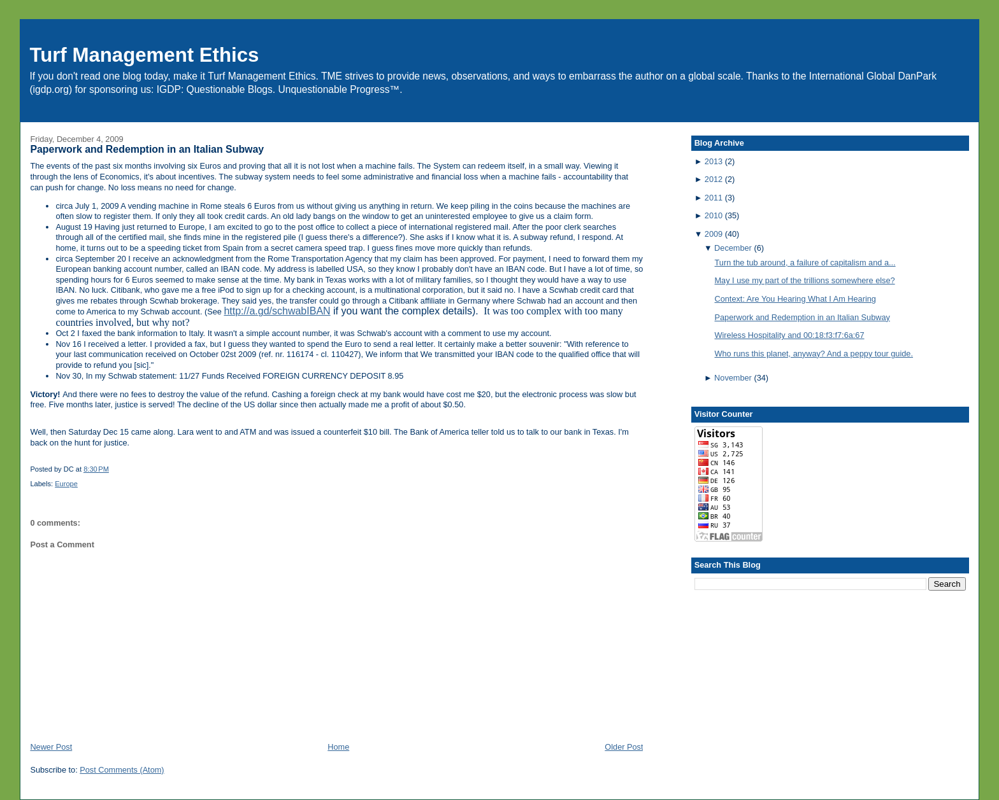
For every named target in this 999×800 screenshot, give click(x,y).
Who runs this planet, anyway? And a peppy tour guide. (814, 353)
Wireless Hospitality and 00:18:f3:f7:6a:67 (790, 335)
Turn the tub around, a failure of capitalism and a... (805, 262)
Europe (66, 484)
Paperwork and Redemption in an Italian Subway (147, 149)
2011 (713, 197)
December (733, 248)
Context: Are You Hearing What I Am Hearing (795, 299)
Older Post (624, 747)
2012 (713, 179)
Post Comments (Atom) (122, 770)
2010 (713, 215)
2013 (713, 161)
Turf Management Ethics (144, 55)
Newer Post (51, 747)
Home (338, 747)
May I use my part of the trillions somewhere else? (805, 280)
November (733, 377)
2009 (713, 234)
